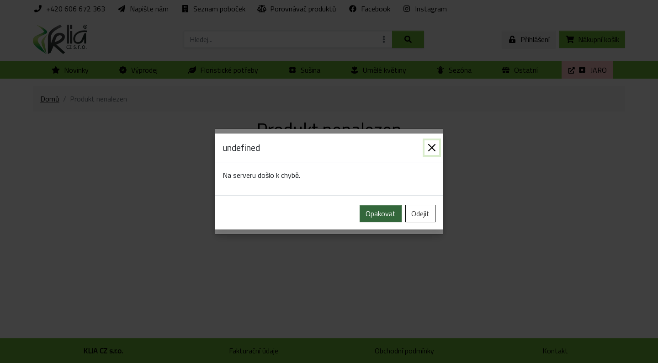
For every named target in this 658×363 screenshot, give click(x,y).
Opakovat (381, 213)
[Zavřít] (432, 147)
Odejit (420, 213)
